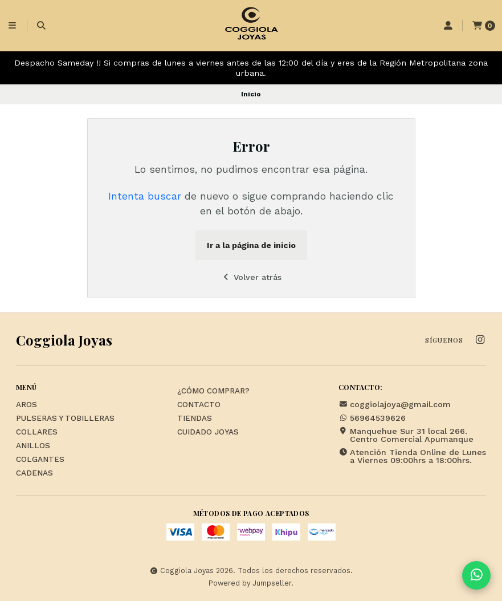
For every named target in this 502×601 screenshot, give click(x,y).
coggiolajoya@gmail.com (394, 404)
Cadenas (34, 473)
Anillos (33, 446)
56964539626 (372, 418)
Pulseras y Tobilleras (65, 419)
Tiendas (194, 419)
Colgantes (40, 460)
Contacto (199, 405)
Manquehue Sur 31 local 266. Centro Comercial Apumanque (406, 435)
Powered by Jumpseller (250, 583)
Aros (26, 405)
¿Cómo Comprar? (213, 391)
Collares (37, 432)
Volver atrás (251, 277)
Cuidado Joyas (208, 432)
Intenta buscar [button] (144, 196)
